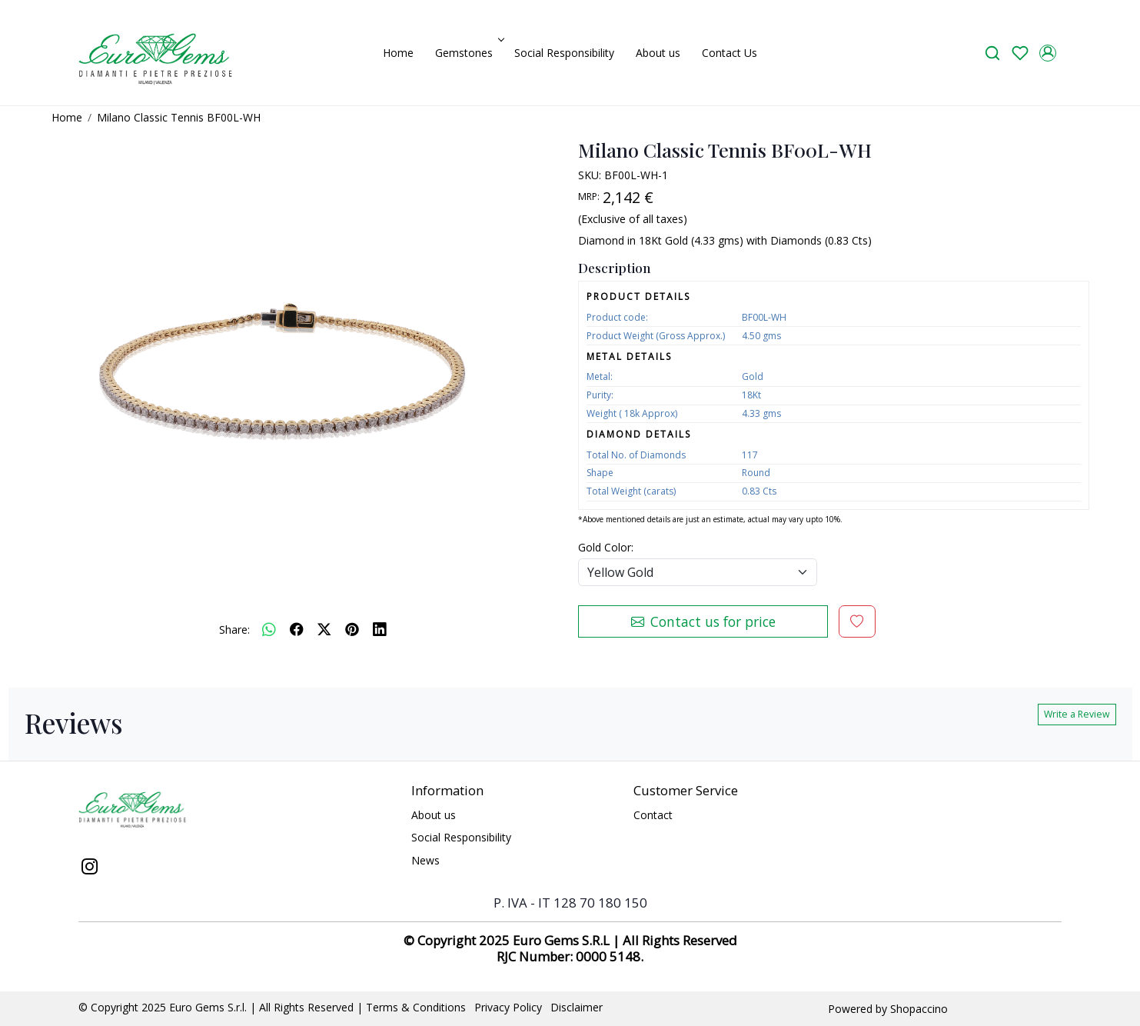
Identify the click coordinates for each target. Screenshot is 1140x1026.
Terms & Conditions (416, 1007)
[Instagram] (89, 868)
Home (398, 52)
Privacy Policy (508, 1007)
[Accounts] (1048, 53)
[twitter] (324, 629)
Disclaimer (576, 1007)
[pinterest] (352, 629)
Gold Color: (605, 547)
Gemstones (468, 52)
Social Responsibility (564, 52)
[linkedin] (380, 629)
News (425, 860)
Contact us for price (703, 621)
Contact (653, 815)
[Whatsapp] (269, 629)
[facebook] (297, 629)
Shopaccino (919, 1008)
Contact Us (729, 52)
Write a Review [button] (1077, 714)
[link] (992, 53)
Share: (234, 629)
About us (658, 52)
